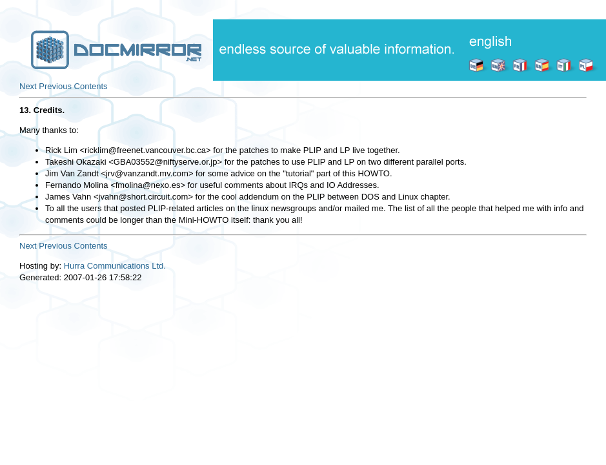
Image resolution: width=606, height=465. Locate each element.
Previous (55, 86)
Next (28, 86)
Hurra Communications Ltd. (115, 266)
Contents (91, 86)
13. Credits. (42, 110)
